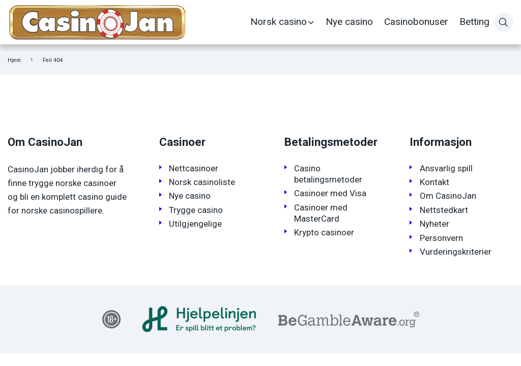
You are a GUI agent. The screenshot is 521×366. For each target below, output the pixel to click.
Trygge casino (196, 210)
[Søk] (503, 22)
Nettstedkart (444, 210)
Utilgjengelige (195, 224)
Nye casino (349, 21)
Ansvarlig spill (446, 168)
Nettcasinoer (193, 168)
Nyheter (434, 224)
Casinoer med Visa (330, 193)
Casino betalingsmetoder (328, 174)
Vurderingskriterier (455, 252)
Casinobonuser (416, 21)
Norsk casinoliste (202, 182)
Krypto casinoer (324, 232)
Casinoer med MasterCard (321, 213)
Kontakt (434, 182)
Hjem (14, 60)
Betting (474, 21)
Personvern (441, 238)
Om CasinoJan (448, 196)
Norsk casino (278, 21)
